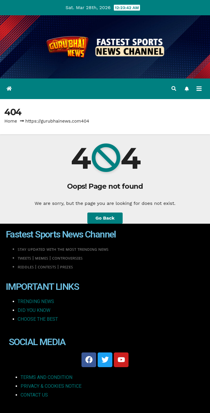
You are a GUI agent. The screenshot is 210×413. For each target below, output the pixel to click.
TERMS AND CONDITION (46, 377)
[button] (173, 88)
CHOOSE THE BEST (38, 319)
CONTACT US (34, 395)
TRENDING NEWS (36, 301)
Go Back (105, 218)
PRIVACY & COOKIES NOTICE (51, 386)
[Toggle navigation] (199, 88)
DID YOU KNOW (34, 310)
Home (10, 121)
